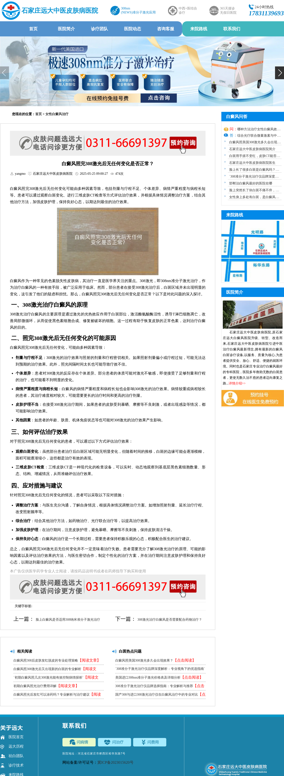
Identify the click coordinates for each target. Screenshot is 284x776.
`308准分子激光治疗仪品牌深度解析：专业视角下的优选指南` (160, 670)
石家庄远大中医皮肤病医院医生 (252, 163)
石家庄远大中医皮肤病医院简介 (252, 149)
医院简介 (66, 28)
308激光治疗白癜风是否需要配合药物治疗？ (170, 619)
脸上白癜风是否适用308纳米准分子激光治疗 (68, 619)
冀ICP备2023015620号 (115, 762)
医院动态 (132, 28)
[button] (279, 72)
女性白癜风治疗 (57, 114)
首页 (33, 28)
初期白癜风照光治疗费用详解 (46, 686)
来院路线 (198, 28)
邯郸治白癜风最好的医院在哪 (250, 183)
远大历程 (12, 746)
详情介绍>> (237, 383)
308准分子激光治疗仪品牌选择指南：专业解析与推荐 (159, 687)
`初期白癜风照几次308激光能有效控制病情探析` (56, 678)
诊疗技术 (12, 765)
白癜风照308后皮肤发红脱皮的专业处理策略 (57, 660)
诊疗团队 (99, 28)
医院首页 (12, 737)
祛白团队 (12, 756)
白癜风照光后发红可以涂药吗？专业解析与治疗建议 (57, 695)
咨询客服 (165, 28)
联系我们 (231, 28)
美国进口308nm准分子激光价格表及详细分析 (159, 677)
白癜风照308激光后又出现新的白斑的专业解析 (54, 670)
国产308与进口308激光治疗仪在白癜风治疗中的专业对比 (160, 695)
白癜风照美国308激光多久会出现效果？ (155, 660)
